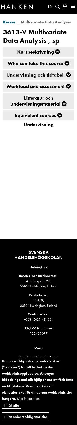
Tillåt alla (11, 405)
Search (57, 6)
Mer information (28, 399)
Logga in (65, 6)
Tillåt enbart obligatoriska (25, 417)
